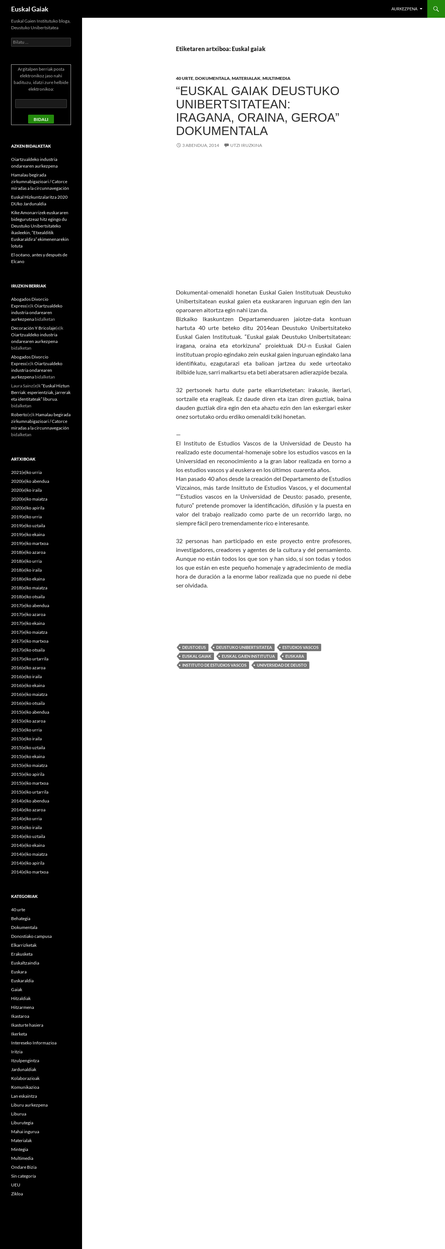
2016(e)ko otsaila (28, 703)
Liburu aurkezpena (29, 1105)
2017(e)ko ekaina (28, 623)
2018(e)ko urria (26, 561)
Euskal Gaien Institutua (248, 656)
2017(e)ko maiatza (29, 632)
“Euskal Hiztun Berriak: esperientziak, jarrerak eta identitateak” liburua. (41, 392)
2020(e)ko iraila (26, 490)
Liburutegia (22, 1122)
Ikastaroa (20, 1016)
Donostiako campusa (31, 936)
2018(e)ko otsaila (28, 596)
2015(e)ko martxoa (29, 783)
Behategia (20, 918)
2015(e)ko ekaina (28, 756)
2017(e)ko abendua (30, 605)
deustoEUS (194, 647)
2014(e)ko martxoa (29, 872)
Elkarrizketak (24, 945)
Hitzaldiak (21, 998)
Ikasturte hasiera (27, 1025)
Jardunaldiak (23, 1069)
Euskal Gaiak (29, 9)
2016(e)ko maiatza (29, 694)
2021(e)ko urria (26, 472)
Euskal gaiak (196, 656)
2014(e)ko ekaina (28, 845)
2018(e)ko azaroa (28, 552)
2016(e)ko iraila (26, 676)
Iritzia (17, 1051)
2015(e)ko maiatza (29, 765)
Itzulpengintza (25, 1060)
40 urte (184, 78)
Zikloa (17, 1193)
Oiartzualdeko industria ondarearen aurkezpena (36, 312)
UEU (15, 1185)
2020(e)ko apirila (27, 508)
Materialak (246, 78)
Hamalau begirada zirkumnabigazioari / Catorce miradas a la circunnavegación (40, 181)
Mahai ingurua (25, 1131)
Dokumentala (212, 78)
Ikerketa (19, 1034)
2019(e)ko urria (26, 516)
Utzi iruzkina (246, 145)
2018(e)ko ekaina (28, 579)
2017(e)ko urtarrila (29, 658)
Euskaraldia (22, 980)
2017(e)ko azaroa (28, 614)
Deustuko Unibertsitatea (244, 647)
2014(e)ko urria (26, 818)
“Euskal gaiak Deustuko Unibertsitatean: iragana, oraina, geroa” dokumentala (258, 111)
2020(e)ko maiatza (29, 499)
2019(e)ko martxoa (29, 543)
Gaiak (16, 989)
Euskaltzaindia (25, 963)
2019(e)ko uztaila (28, 525)
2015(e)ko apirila (27, 774)
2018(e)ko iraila (26, 570)
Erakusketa (22, 954)
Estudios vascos (300, 647)
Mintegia (19, 1149)
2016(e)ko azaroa (28, 667)
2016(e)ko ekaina (28, 685)
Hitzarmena (22, 1007)
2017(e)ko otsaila (28, 650)
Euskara (294, 656)
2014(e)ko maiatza (29, 854)
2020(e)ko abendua (30, 481)
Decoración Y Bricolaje (33, 328)
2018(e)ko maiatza (29, 587)
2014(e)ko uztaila (28, 836)
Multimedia (276, 78)
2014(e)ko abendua (30, 801)
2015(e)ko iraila (26, 738)
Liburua (18, 1114)
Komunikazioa (25, 1087)
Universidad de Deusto (282, 665)
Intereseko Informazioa (34, 1043)
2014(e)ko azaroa (28, 809)
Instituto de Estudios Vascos (214, 665)
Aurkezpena (404, 8)
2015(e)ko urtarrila (29, 792)
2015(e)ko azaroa (28, 721)
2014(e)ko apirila (27, 863)
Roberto (19, 414)
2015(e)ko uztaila (28, 747)
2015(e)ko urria (26, 730)
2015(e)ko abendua (30, 712)
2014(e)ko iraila (26, 827)
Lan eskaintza (24, 1096)
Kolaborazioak (25, 1078)
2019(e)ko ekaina (28, 534)
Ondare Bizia (24, 1167)
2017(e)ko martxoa (29, 641)
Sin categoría (23, 1176)
